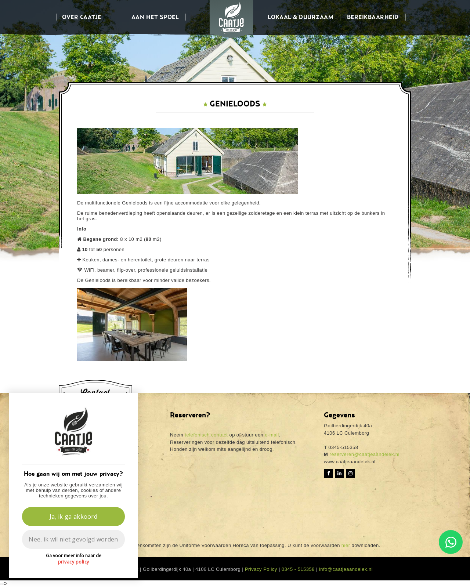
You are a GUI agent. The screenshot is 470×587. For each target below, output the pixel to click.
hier (345, 545)
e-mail (272, 435)
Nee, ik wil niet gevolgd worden (73, 539)
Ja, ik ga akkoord (73, 516)
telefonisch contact (206, 435)
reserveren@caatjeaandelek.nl (364, 454)
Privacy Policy (261, 569)
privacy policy (73, 562)
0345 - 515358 (298, 569)
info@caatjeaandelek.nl (346, 569)
